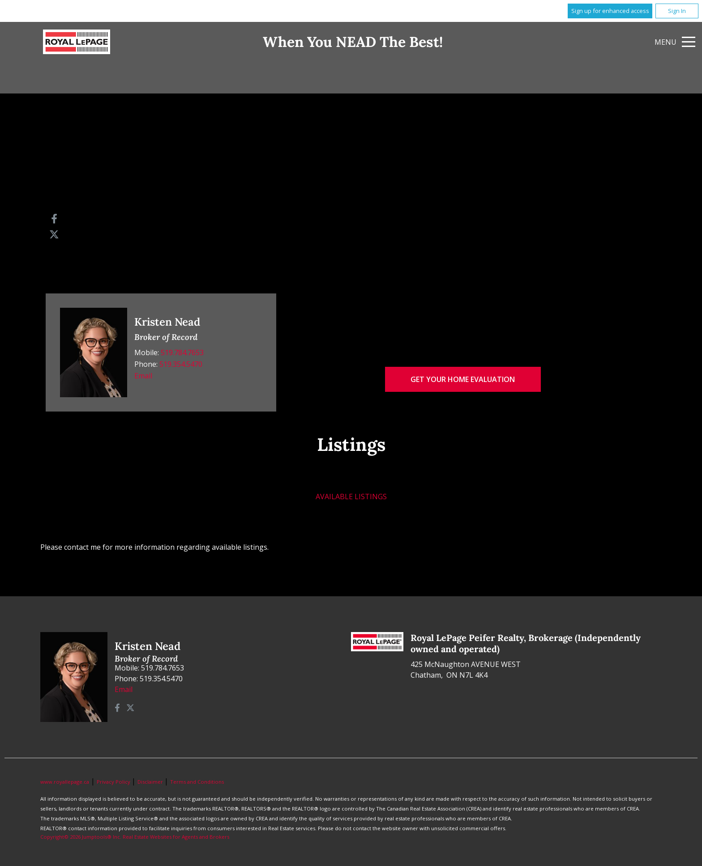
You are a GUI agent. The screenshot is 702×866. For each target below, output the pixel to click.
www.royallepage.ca (64, 781)
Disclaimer (150, 781)
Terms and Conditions (197, 781)
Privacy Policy (114, 781)
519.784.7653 (182, 352)
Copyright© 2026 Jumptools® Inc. (80, 836)
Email (143, 376)
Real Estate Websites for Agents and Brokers (176, 836)
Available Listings (351, 496)
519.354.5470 (180, 364)
